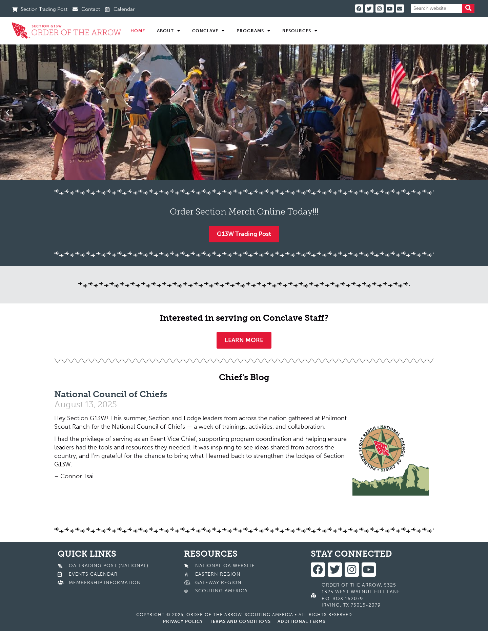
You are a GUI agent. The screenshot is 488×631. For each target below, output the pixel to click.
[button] (7, 112)
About (168, 31)
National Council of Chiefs (110, 394)
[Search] (468, 8)
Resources (300, 31)
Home (137, 30)
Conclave (208, 31)
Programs (253, 31)
